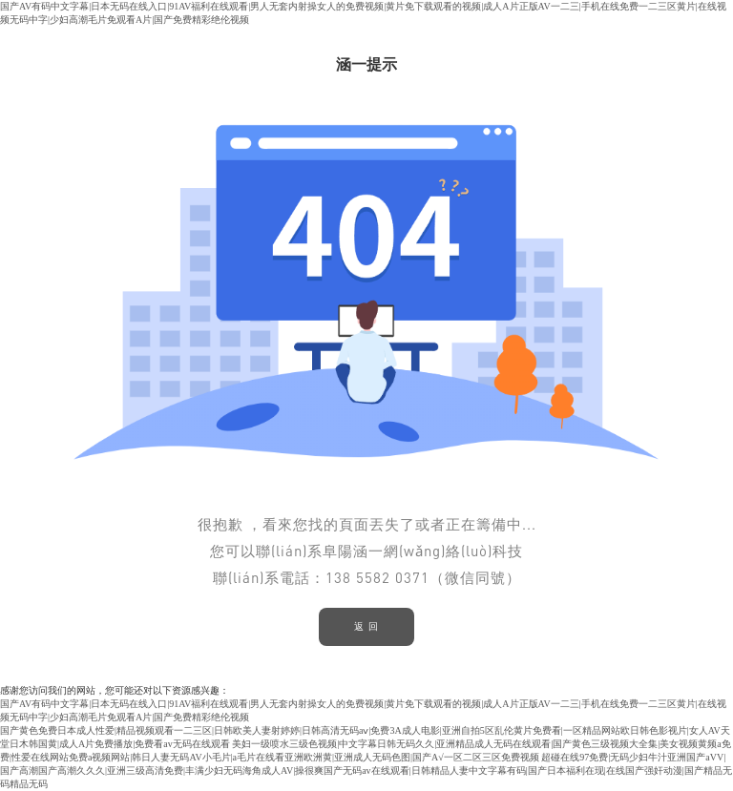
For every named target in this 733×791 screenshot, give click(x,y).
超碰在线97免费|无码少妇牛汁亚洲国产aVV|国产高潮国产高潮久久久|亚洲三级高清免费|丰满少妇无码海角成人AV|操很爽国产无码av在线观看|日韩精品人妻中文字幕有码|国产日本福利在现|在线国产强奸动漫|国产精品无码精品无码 (366, 770)
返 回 (366, 626)
